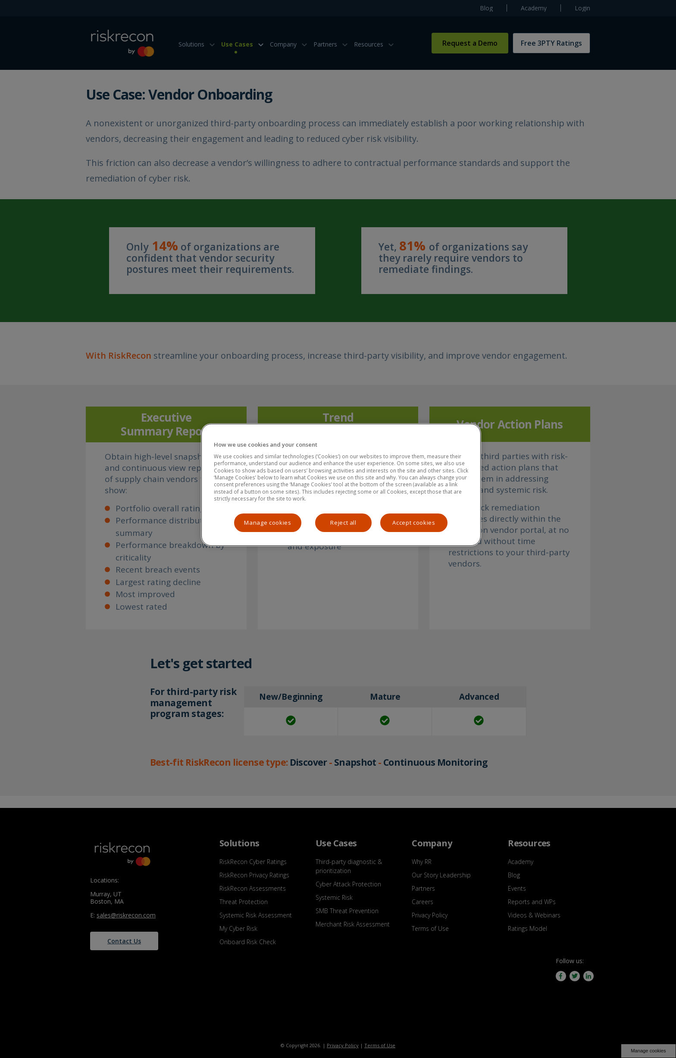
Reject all (343, 522)
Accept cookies (413, 522)
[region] (341, 484)
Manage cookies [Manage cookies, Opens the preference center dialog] (267, 522)
